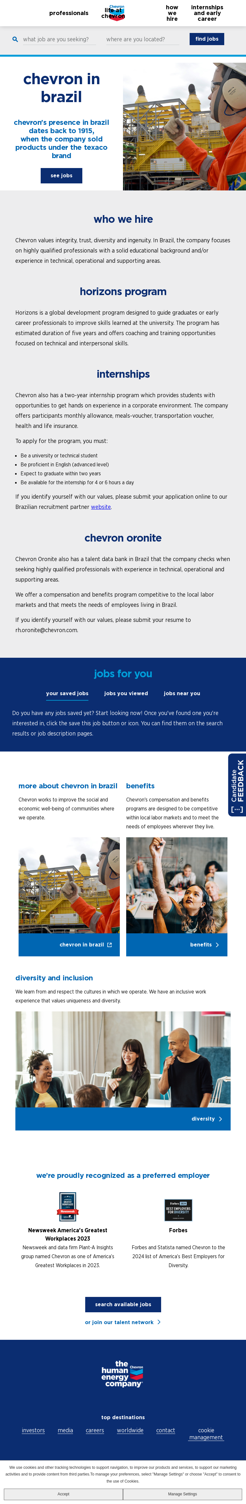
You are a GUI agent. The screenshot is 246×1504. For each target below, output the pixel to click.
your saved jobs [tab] (67, 693)
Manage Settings (182, 1494)
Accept (64, 1494)
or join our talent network (119, 1322)
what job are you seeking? (56, 45)
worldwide (130, 1430)
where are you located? (135, 45)
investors (33, 1430)
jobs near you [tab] (182, 693)
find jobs (206, 45)
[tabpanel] (123, 723)
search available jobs (123, 1304)
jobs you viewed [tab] (126, 693)
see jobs (61, 175)
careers (95, 1430)
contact (165, 1430)
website (101, 506)
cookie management (206, 1434)
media (65, 1430)
